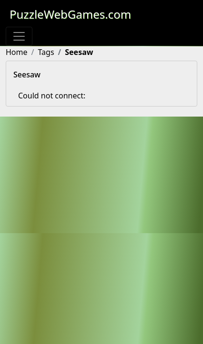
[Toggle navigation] (19, 36)
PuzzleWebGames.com (70, 14)
